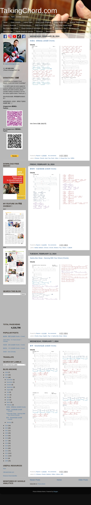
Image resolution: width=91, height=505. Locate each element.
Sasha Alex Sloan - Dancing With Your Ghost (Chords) (49, 258)
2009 (6, 461)
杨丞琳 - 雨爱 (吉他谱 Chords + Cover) (14, 336)
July (8, 392)
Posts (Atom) (41, 484)
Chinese (36, 158)
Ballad (36, 247)
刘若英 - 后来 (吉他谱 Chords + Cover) (14, 345)
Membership (50, 31)
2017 (6, 440)
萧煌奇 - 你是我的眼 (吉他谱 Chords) (43, 169)
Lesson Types (28, 22)
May (8, 397)
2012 (6, 453)
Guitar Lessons (15, 22)
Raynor (38, 155)
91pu (4, 468)
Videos (64, 247)
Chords (42, 158)
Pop (49, 158)
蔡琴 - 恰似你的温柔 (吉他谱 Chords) (43, 346)
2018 (6, 438)
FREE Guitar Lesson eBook (43, 25)
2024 (6, 377)
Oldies (53, 474)
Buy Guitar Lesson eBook (64, 25)
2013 (6, 450)
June (8, 394)
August (9, 389)
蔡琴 (62, 474)
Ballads (41, 247)
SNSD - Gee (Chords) (9, 351)
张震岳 (72, 158)
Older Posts (83, 480)
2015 (6, 445)
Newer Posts (35, 480)
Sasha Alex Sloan (57, 336)
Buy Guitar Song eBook (10, 28)
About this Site (7, 31)
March (9, 402)
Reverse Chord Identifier (10, 476)
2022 (6, 428)
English (45, 336)
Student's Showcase (9, 25)
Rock (52, 158)
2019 (6, 435)
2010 (6, 458)
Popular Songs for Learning (24, 31)
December (10, 379)
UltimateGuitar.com (8, 472)
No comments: (52, 155)
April (8, 399)
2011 (6, 456)
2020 (6, 433)
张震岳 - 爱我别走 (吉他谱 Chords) (42, 41)
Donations (39, 31)
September (10, 387)
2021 (6, 430)
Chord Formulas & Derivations (31, 28)
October (9, 384)
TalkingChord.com (28, 11)
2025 (6, 375)
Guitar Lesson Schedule (43, 22)
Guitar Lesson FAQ (60, 22)
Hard (46, 158)
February (9, 405)
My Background (74, 28)
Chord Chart (48, 28)
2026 (6, 372)
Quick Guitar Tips (60, 28)
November (10, 382)
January (9, 422)
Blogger (56, 491)
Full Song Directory (25, 25)
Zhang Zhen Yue (65, 158)
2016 (6, 443)
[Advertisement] (14, 309)
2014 (6, 448)
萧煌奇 (70, 247)
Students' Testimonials (77, 22)
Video (56, 158)
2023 (6, 425)
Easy (40, 336)
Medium (56, 247)
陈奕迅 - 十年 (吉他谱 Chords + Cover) (14, 348)
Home (5, 22)
